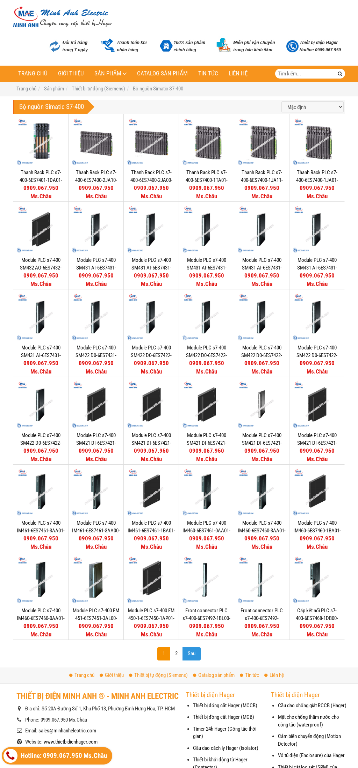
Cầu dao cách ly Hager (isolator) (225, 748)
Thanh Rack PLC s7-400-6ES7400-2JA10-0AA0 (96, 180)
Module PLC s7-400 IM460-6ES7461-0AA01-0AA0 (206, 530)
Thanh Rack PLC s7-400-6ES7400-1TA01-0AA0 (207, 180)
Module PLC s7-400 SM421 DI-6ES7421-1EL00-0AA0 (262, 442)
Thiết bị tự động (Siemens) (158, 675)
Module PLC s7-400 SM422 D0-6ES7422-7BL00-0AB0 (151, 355)
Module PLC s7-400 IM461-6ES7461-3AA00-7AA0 (96, 530)
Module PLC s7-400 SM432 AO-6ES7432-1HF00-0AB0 (41, 267)
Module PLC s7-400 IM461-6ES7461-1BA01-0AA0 (151, 530)
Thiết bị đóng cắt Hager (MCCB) (225, 705)
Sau (191, 653)
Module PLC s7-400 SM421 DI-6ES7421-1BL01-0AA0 (317, 442)
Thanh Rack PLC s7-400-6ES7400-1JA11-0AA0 (262, 180)
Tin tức (208, 73)
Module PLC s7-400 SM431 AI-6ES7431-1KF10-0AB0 (317, 267)
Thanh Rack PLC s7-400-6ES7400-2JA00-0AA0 (151, 180)
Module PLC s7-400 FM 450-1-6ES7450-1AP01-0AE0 (151, 618)
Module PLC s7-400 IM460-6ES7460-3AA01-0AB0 (262, 530)
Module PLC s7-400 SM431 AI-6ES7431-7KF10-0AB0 (151, 267)
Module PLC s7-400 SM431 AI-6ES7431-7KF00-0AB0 (207, 267)
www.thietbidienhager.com (71, 742)
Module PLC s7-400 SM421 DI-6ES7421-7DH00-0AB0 (96, 442)
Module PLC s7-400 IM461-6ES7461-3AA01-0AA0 (41, 530)
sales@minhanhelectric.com (67, 731)
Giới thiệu (71, 73)
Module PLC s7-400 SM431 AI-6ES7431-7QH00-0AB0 (96, 267)
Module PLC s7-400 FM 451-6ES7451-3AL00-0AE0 (96, 618)
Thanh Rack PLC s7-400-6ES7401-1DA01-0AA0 (41, 180)
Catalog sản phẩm (162, 73)
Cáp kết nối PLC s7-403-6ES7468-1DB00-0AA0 (317, 618)
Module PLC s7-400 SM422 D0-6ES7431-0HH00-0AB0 (96, 355)
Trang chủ (33, 73)
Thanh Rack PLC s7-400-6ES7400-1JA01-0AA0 (317, 180)
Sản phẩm (107, 73)
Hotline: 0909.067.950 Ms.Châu (55, 756)
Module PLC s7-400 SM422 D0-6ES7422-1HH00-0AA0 (206, 355)
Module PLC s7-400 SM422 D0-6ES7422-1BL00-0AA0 (316, 355)
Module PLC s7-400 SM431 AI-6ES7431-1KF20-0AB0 (262, 267)
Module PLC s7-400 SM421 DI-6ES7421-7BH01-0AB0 (151, 442)
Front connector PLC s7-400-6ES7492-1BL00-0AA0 (206, 618)
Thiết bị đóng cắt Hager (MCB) (223, 717)
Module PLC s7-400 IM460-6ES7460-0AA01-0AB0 (41, 618)
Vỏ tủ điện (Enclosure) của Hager (311, 755)
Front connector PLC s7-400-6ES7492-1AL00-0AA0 (262, 618)
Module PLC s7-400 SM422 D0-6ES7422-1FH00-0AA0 (261, 355)
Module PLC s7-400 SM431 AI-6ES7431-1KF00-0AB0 (41, 355)
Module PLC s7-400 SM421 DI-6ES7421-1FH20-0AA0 (207, 442)
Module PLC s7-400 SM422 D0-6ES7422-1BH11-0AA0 (40, 442)
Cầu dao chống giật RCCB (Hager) (312, 705)
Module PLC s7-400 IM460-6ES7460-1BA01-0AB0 (317, 530)
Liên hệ (238, 73)
